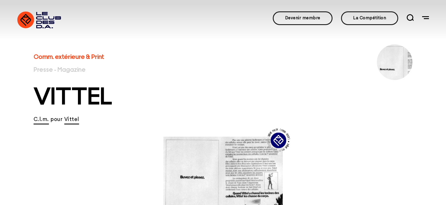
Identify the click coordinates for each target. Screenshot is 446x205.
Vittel (71, 119)
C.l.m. (41, 119)
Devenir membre (302, 18)
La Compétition (369, 18)
